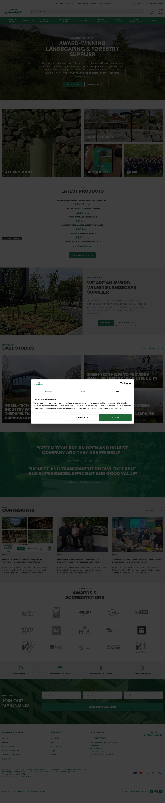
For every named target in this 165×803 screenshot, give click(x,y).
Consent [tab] (48, 392)
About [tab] (116, 391)
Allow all (115, 417)
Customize (82, 417)
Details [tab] (82, 391)
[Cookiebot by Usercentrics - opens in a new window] (121, 384)
